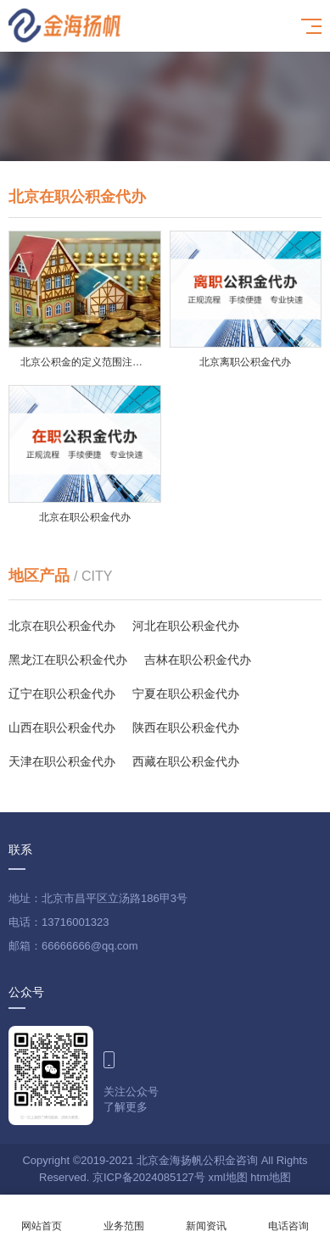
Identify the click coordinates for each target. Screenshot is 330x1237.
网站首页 (41, 1216)
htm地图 (270, 1177)
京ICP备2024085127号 (148, 1177)
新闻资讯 (206, 1216)
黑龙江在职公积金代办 (67, 659)
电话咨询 (289, 1216)
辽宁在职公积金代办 (61, 693)
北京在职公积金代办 (61, 625)
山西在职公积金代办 (61, 727)
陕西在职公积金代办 (185, 727)
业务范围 (123, 1216)
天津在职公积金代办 (61, 761)
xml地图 (227, 1177)
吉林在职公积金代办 (197, 659)
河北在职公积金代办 (185, 625)
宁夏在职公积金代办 (185, 693)
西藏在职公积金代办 (185, 761)
